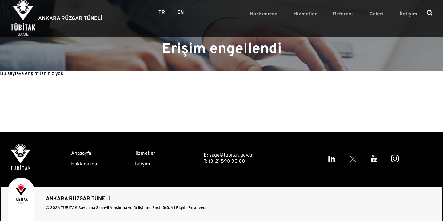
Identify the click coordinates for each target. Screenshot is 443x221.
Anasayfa (81, 153)
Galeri (385, 13)
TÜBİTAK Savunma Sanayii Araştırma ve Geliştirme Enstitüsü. (115, 208)
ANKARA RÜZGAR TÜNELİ (70, 18)
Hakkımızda (288, 13)
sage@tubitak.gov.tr (231, 155)
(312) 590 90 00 (227, 161)
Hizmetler (324, 13)
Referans (356, 13)
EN (180, 13)
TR (161, 13)
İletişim (411, 13)
